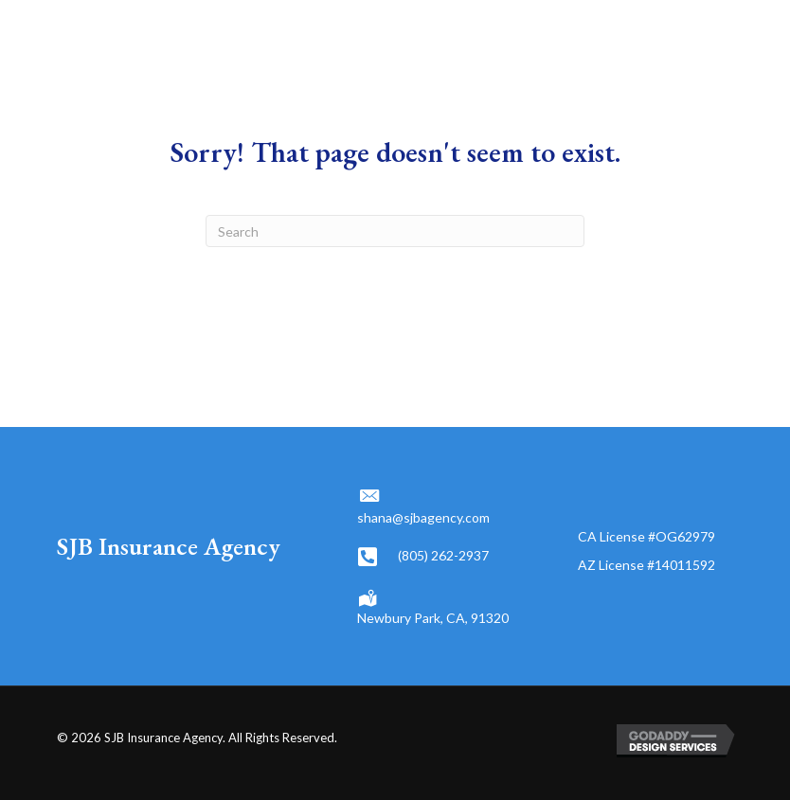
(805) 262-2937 (443, 555)
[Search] (395, 231)
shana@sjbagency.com (423, 517)
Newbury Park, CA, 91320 (433, 618)
